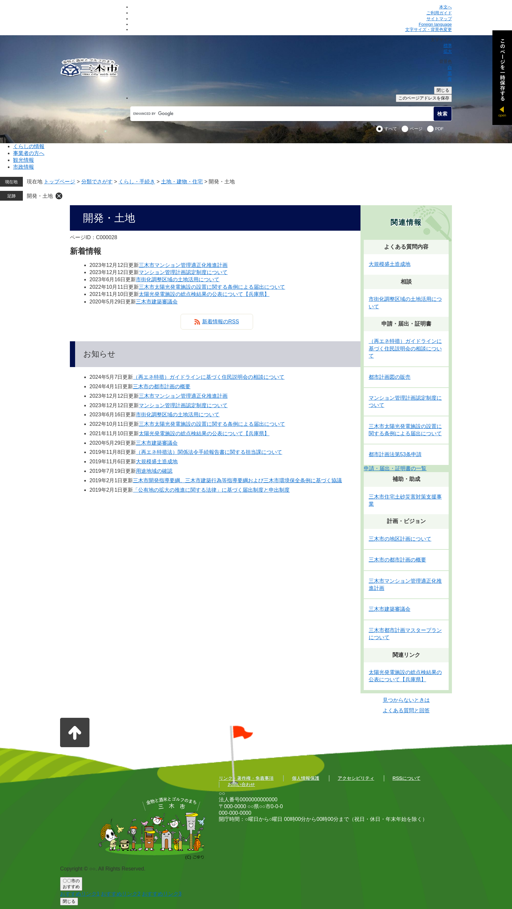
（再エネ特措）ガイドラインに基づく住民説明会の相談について (208, 377)
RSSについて (406, 778)
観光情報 (23, 160)
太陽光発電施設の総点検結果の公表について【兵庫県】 (204, 294)
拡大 (447, 51)
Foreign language (435, 24)
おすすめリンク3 (162, 894)
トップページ (59, 181)
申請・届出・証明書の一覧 (395, 468)
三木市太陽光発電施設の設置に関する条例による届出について (212, 287)
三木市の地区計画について (400, 539)
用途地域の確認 (154, 471)
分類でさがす (97, 181)
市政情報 (23, 167)
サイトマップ (439, 18)
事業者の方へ (28, 153)
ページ (416, 128)
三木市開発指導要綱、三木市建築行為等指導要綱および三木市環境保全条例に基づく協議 (237, 480)
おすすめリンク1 (80, 894)
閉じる (443, 90)
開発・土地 (40, 196)
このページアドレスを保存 (423, 98)
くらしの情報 (28, 146)
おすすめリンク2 (120, 894)
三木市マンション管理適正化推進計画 (183, 265)
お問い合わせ (241, 784)
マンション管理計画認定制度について (183, 272)
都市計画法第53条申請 (395, 454)
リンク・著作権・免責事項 (246, 778)
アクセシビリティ (356, 778)
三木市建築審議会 (157, 301)
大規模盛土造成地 (157, 461)
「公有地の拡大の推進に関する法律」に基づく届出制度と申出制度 (211, 490)
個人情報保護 (305, 778)
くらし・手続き (137, 181)
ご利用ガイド (439, 12)
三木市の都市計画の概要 (161, 386)
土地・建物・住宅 (182, 181)
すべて (390, 128)
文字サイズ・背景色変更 (428, 29)
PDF (439, 128)
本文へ (445, 7)
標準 (447, 45)
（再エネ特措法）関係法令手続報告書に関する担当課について (209, 452)
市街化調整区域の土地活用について (177, 279)
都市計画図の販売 (389, 377)
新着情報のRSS (220, 321)
